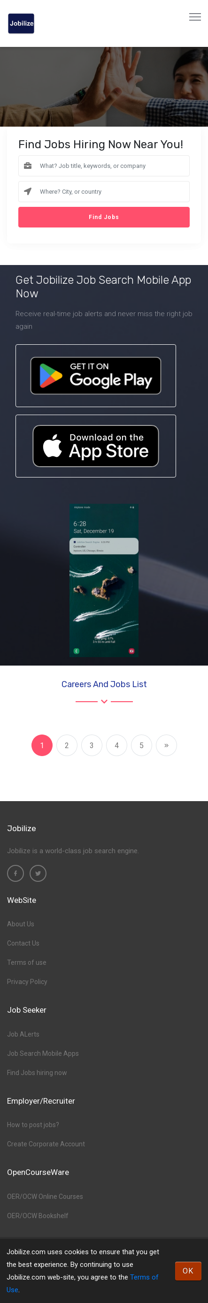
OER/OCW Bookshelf (38, 1216)
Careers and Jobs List (104, 684)
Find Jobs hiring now (37, 1072)
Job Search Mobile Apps (43, 1053)
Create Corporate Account (46, 1144)
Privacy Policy (27, 981)
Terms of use (26, 962)
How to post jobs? (33, 1125)
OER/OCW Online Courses (45, 1196)
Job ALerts (23, 1034)
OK (188, 1270)
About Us (20, 924)
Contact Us (23, 943)
